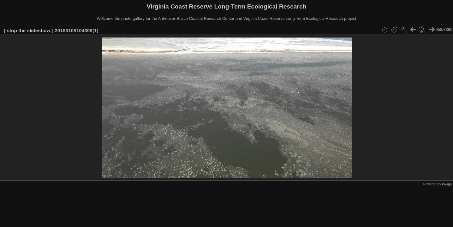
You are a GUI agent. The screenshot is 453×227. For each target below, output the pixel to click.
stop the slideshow (28, 30)
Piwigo (447, 184)
